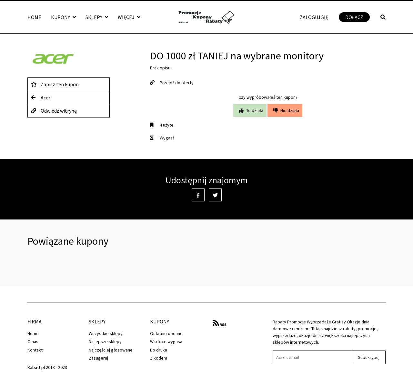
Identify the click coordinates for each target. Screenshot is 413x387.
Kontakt (35, 350)
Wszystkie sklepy (106, 333)
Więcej (129, 17)
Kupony (63, 17)
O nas (32, 341)
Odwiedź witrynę (54, 111)
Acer (40, 97)
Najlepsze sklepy (105, 341)
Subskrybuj (368, 357)
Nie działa (285, 110)
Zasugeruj (98, 358)
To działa (250, 110)
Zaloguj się (314, 17)
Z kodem (158, 358)
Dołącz (354, 17)
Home (34, 17)
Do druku (158, 350)
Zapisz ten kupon (55, 84)
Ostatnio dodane (166, 333)
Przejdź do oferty (172, 82)
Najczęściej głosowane (111, 350)
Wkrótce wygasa (166, 341)
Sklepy (97, 17)
